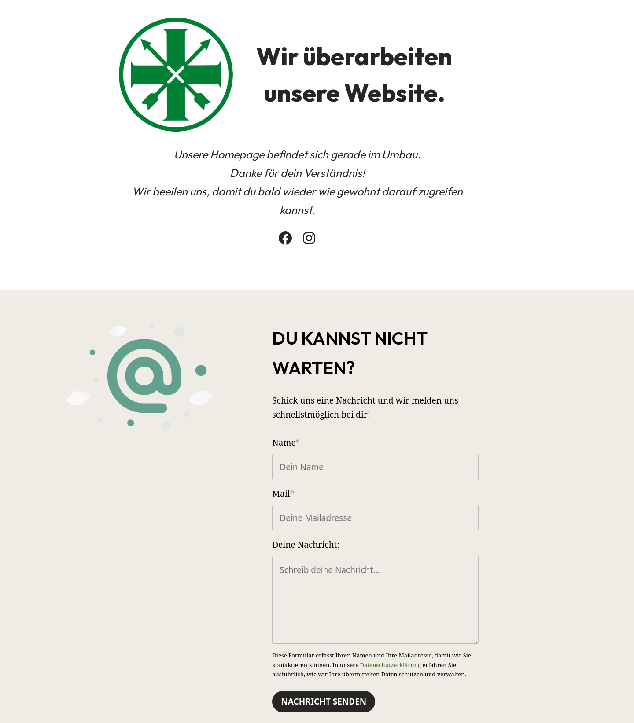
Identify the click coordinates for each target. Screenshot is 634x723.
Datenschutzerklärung (398, 631)
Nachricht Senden (368, 668)
